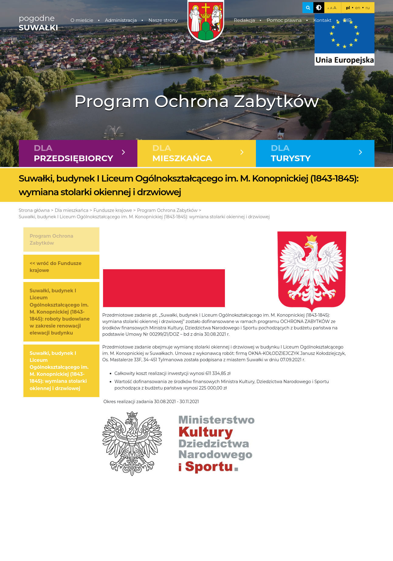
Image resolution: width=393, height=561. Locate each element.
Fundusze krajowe (112, 210)
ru (368, 7)
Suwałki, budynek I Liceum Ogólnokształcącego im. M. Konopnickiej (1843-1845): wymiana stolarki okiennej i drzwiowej (144, 216)
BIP (347, 20)
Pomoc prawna (284, 20)
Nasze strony (163, 20)
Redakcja (244, 20)
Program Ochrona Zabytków (167, 210)
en (357, 7)
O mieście (82, 20)
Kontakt (322, 20)
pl (348, 7)
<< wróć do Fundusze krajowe (56, 266)
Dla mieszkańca (71, 210)
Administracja (121, 20)
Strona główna (34, 210)
